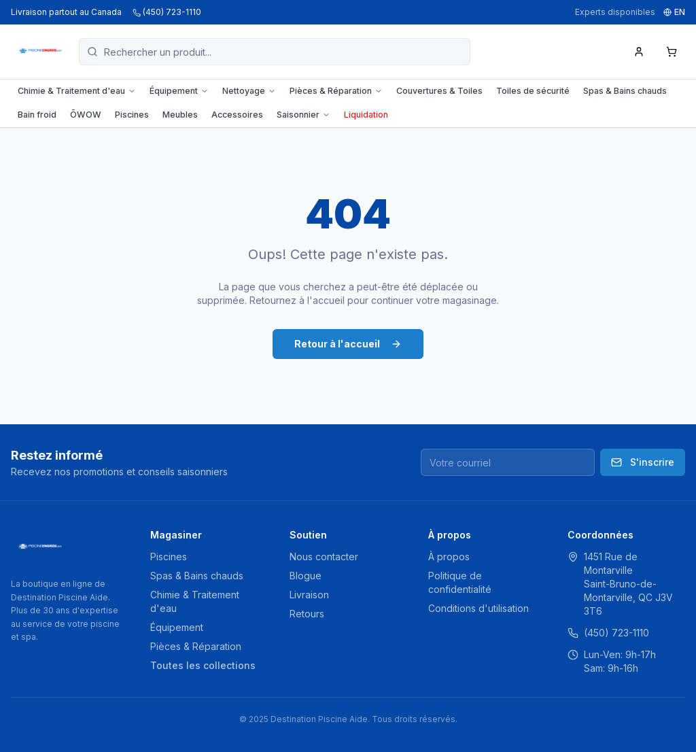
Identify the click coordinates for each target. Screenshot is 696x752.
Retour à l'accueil (348, 343)
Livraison (309, 594)
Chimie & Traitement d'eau (77, 91)
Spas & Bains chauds (625, 91)
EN (674, 12)
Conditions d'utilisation (478, 608)
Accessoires (237, 114)
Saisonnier (303, 114)
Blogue (305, 575)
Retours (307, 613)
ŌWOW (85, 114)
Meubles (180, 114)
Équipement (179, 91)
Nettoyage (249, 91)
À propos (449, 556)
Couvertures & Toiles (439, 91)
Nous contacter (324, 556)
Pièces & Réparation (336, 91)
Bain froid (37, 114)
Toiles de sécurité (533, 91)
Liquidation (366, 114)
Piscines (132, 114)
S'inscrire (642, 462)
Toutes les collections (203, 665)
